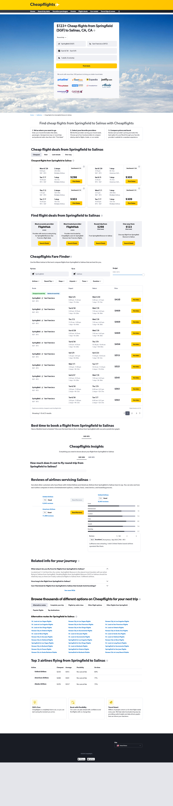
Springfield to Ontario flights (79, 647)
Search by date (44, 12)
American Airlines (49, 507)
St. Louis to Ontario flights (114, 626)
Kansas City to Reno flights (114, 638)
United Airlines (48, 495)
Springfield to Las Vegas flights (43, 641)
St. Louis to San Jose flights (78, 632)
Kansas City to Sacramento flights (80, 629)
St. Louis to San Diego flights (42, 626)
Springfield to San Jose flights (115, 647)
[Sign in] (119, 12)
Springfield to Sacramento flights (117, 644)
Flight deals (83, 12)
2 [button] (131, 411)
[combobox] (62, 37)
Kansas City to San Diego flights (80, 626)
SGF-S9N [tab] (81, 455)
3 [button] (136, 411)
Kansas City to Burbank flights (42, 644)
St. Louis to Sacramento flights (79, 635)
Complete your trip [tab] (57, 603)
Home (32, 12)
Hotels (73, 12)
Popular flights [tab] (38, 608)
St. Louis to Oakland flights (114, 635)
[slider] (143, 273)
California (39, 113)
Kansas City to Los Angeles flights (117, 619)
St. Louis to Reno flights (40, 632)
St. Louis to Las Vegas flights (41, 619)
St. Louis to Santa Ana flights (115, 632)
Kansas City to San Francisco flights (81, 623)
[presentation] (94, 30)
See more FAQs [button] (70, 588)
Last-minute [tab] (56, 153)
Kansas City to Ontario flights (42, 629)
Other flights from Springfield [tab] (117, 603)
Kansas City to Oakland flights (42, 638)
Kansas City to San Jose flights (42, 635)
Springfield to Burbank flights (79, 650)
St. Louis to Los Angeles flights (42, 623)
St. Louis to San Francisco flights (116, 623)
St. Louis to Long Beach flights (116, 641)
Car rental (94, 12)
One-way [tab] (68, 153)
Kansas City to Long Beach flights (117, 650)
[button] (70, 50)
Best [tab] (45, 153)
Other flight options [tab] (95, 603)
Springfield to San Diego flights (80, 641)
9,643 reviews (48, 501)
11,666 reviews (48, 514)
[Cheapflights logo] (42, 5)
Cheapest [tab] (36, 153)
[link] (44, 241)
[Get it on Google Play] (81, 757)
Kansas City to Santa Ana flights (116, 629)
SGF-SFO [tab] (86, 434)
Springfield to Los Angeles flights (80, 638)
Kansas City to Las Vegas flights (80, 619)
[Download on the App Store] (90, 757)
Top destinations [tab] (53, 608)
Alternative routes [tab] (39, 603)
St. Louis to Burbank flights (78, 644)
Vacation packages (60, 12)
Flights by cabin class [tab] (75, 603)
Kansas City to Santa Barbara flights (44, 650)
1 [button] (127, 411)
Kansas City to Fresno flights (41, 647)
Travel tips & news (108, 12)
